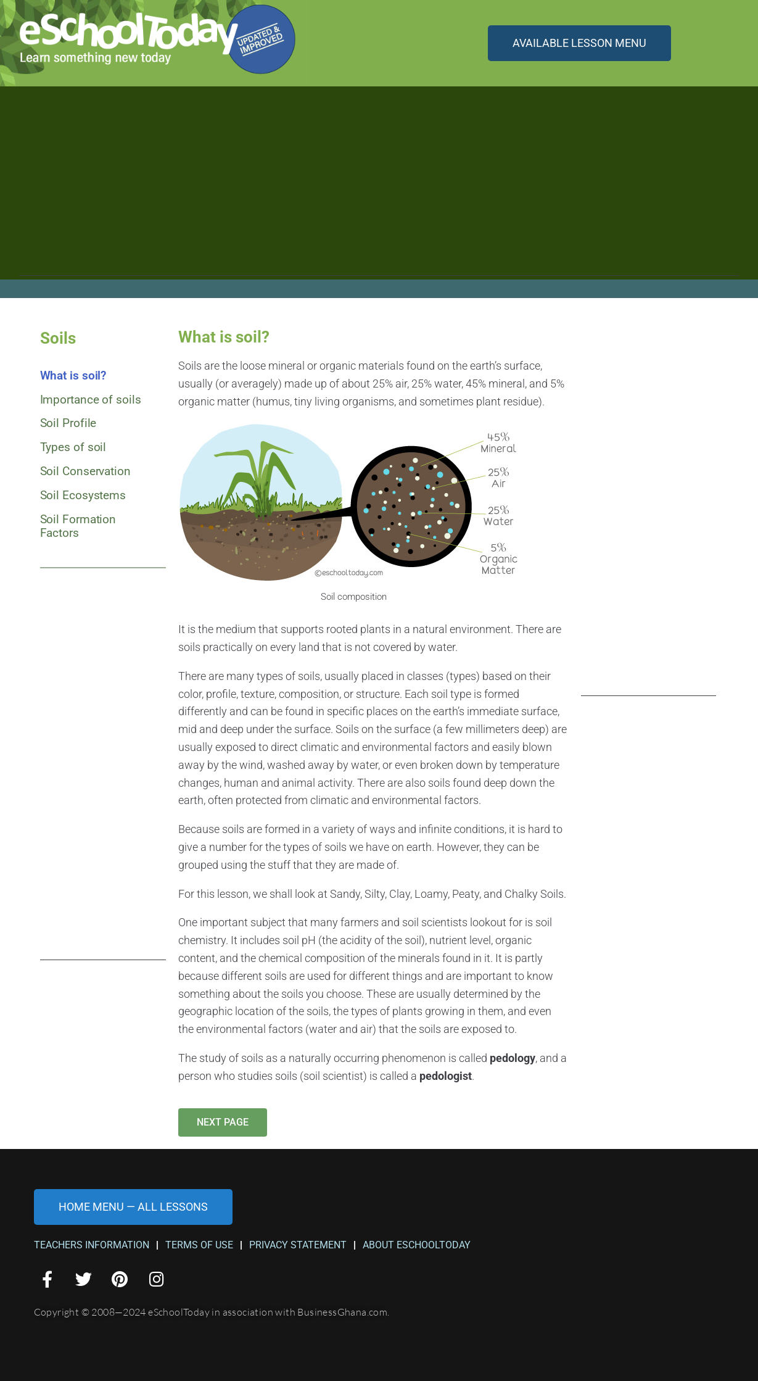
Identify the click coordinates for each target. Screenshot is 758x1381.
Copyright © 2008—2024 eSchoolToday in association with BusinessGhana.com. (212, 1312)
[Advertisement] (379, 189)
